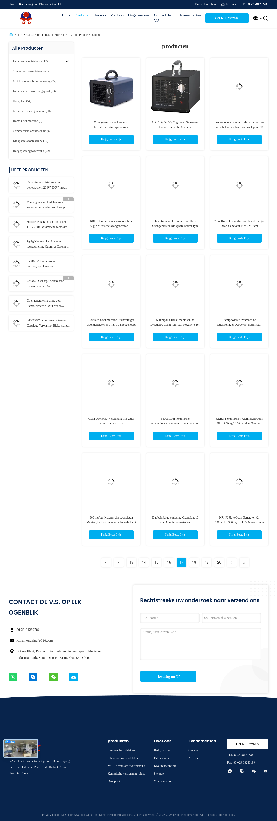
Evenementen (190, 15)
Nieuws (193, 758)
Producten (82, 15)
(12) (31, 71)
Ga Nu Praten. (227, 18)
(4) (31, 131)
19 (207, 562)
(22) (31, 151)
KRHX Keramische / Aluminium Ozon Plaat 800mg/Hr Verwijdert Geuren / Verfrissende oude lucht (239, 423)
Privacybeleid (50, 814)
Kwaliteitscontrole (165, 765)
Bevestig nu (168, 676)
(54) (22, 101)
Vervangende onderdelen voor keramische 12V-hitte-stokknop (46, 204)
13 (131, 562)
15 (156, 562)
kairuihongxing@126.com (34, 640)
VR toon (117, 15)
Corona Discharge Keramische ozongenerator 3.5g (45, 283)
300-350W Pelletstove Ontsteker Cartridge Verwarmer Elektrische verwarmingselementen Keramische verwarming (48, 323)
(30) (32, 111)
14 (144, 562)
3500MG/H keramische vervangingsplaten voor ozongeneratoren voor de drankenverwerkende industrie (45, 264)
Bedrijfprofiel (162, 750)
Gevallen (194, 750)
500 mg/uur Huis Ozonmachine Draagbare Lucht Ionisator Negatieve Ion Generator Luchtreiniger (175, 324)
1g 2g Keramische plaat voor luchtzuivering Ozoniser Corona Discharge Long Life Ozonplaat (46, 244)
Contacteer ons (163, 781)
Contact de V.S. (162, 18)
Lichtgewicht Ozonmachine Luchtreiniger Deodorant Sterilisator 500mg (239, 324)
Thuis (65, 15)
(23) (34, 91)
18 (194, 562)
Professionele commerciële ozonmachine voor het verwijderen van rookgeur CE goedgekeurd (239, 127)
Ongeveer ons (139, 15)
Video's (100, 15)
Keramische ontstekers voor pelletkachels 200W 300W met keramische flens (45, 185)
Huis (17, 34)
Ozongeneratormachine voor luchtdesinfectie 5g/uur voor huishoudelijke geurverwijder (44, 304)
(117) (30, 61)
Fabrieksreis (161, 758)
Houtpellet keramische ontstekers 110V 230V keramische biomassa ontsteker (47, 225)
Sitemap (159, 773)
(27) (34, 81)
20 (219, 562)
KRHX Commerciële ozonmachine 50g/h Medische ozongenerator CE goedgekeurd (111, 225)
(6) (27, 121)
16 (169, 562)
